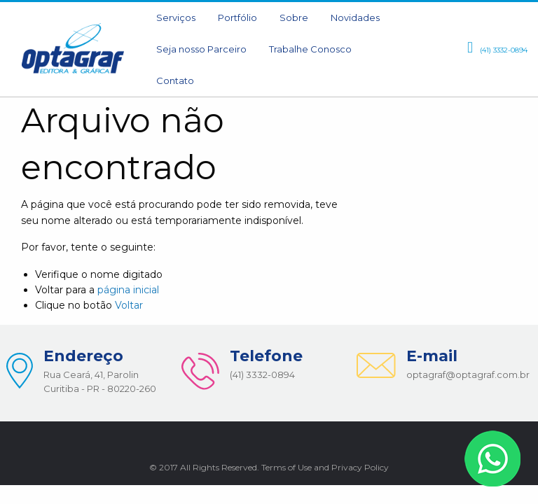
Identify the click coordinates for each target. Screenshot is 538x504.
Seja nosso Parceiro (201, 49)
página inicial (128, 290)
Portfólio (237, 17)
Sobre (294, 17)
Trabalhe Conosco (310, 49)
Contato (175, 80)
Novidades (355, 17)
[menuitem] (176, 18)
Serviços (175, 17)
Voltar (129, 305)
